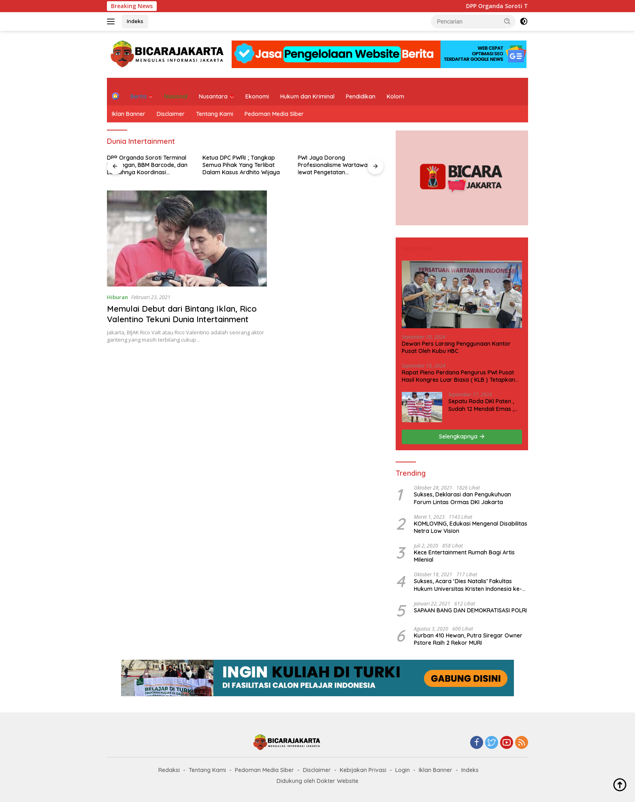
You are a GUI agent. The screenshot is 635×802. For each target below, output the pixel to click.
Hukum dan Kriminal (307, 96)
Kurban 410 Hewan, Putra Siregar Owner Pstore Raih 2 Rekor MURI (468, 639)
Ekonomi (257, 96)
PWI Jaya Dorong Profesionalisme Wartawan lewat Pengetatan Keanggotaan (334, 165)
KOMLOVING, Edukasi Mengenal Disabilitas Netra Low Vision (470, 527)
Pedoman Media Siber (274, 114)
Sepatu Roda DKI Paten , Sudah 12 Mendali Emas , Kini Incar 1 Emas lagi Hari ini (482, 405)
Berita (138, 96)
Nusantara (213, 96)
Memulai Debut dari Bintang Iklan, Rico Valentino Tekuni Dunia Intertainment (182, 314)
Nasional (176, 96)
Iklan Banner (128, 114)
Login (402, 770)
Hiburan (117, 297)
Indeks (135, 21)
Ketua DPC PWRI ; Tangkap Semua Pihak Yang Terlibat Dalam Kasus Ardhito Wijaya (241, 165)
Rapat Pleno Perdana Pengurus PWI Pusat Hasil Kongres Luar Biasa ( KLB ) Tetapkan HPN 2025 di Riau (458, 376)
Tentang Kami (214, 114)
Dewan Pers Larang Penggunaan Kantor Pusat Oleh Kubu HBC (456, 347)
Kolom (395, 96)
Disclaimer (171, 114)
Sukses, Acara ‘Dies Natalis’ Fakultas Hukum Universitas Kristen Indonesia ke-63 (468, 584)
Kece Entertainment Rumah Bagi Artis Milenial (464, 556)
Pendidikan (360, 96)
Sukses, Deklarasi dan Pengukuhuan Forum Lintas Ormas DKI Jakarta (462, 498)
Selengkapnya (462, 436)
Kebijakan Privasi (363, 770)
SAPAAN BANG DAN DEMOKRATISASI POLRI (470, 610)
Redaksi (169, 770)
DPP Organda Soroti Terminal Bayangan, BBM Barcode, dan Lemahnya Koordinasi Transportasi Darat (147, 165)
